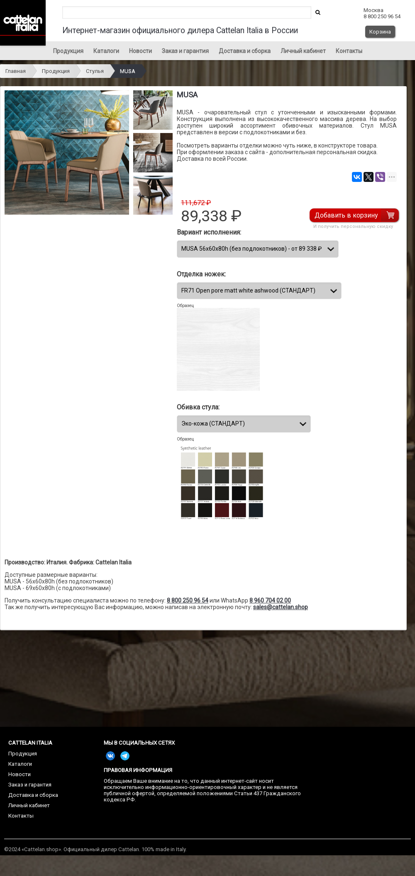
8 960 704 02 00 (270, 600)
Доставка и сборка (245, 51)
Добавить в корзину (346, 215)
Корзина (380, 32)
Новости (140, 51)
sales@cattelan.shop (280, 607)
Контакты (349, 51)
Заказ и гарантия (185, 51)
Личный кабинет (303, 51)
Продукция (68, 51)
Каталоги (106, 51)
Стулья (95, 71)
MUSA (127, 71)
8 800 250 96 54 (187, 600)
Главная (15, 71)
